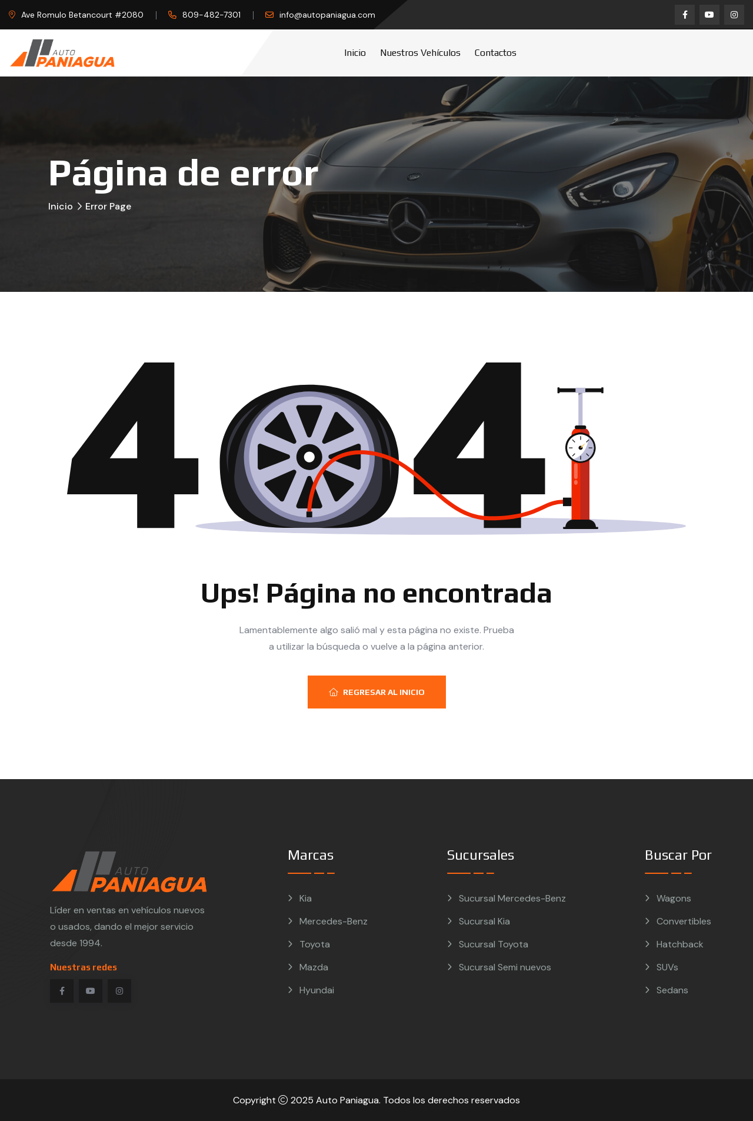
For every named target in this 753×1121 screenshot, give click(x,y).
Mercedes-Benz (333, 921)
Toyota (314, 944)
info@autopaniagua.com (327, 14)
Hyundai (316, 990)
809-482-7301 (211, 14)
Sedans (672, 990)
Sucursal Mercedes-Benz (512, 898)
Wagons (674, 898)
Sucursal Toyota (493, 944)
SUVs (667, 967)
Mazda (313, 967)
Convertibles (684, 921)
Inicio (355, 52)
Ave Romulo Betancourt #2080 (82, 14)
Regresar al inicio (377, 692)
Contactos (496, 52)
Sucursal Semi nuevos (505, 967)
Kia (305, 898)
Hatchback (680, 944)
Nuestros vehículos (420, 52)
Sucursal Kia (484, 921)
